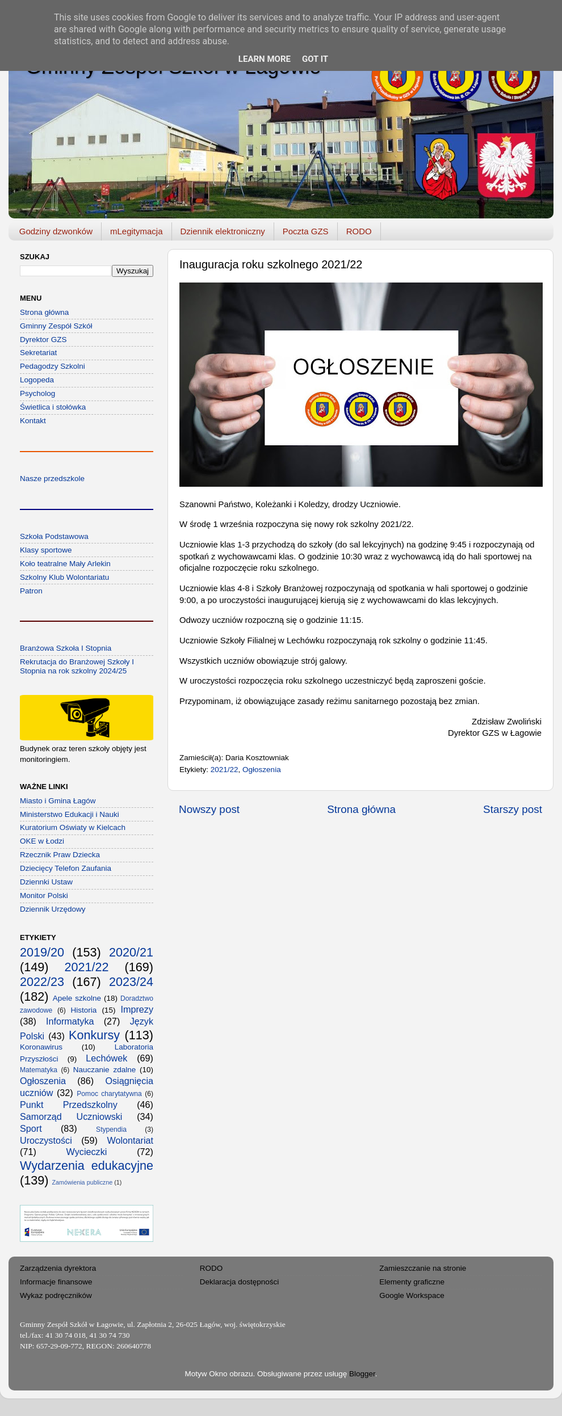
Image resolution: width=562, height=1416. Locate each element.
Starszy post (512, 809)
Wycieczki (86, 1152)
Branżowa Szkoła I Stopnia (65, 648)
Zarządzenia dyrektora (58, 1268)
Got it (315, 59)
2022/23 (42, 982)
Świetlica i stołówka (53, 407)
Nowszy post (209, 809)
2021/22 (224, 769)
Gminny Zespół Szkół (56, 326)
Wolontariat (130, 1140)
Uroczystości (46, 1140)
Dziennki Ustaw (46, 882)
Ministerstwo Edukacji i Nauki (69, 814)
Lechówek (106, 1058)
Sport (31, 1128)
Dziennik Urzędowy (53, 909)
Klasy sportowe (46, 550)
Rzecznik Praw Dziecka (60, 854)
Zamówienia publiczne (82, 1182)
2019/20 (42, 952)
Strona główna (361, 809)
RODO (359, 231)
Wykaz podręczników (56, 1295)
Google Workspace (411, 1295)
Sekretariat (38, 352)
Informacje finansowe (56, 1282)
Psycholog (37, 393)
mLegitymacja (136, 231)
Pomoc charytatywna (109, 1094)
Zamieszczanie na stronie (422, 1268)
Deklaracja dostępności (239, 1282)
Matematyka (38, 1070)
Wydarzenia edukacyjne (86, 1165)
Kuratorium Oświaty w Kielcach (72, 827)
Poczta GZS (306, 231)
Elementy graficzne (411, 1282)
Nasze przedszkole (52, 478)
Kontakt (33, 420)
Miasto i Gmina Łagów (58, 800)
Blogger (362, 1373)
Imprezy (136, 1009)
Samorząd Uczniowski (71, 1116)
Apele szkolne (77, 998)
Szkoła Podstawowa (54, 536)
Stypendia (111, 1129)
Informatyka (70, 1021)
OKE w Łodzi (42, 841)
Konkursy (94, 1035)
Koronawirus (41, 1047)
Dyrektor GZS (43, 339)
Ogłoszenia (261, 769)
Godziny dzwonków (56, 231)
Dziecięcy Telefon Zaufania (65, 868)
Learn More (264, 59)
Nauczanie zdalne (104, 1069)
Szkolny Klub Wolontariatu (64, 577)
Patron (31, 591)
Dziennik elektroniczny (223, 231)
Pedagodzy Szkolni (52, 366)
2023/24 (131, 982)
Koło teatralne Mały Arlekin (65, 563)
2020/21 (131, 952)
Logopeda (37, 380)
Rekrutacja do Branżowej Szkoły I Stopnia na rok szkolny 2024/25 (77, 666)
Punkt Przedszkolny (69, 1104)
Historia (84, 1010)
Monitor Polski (44, 895)
